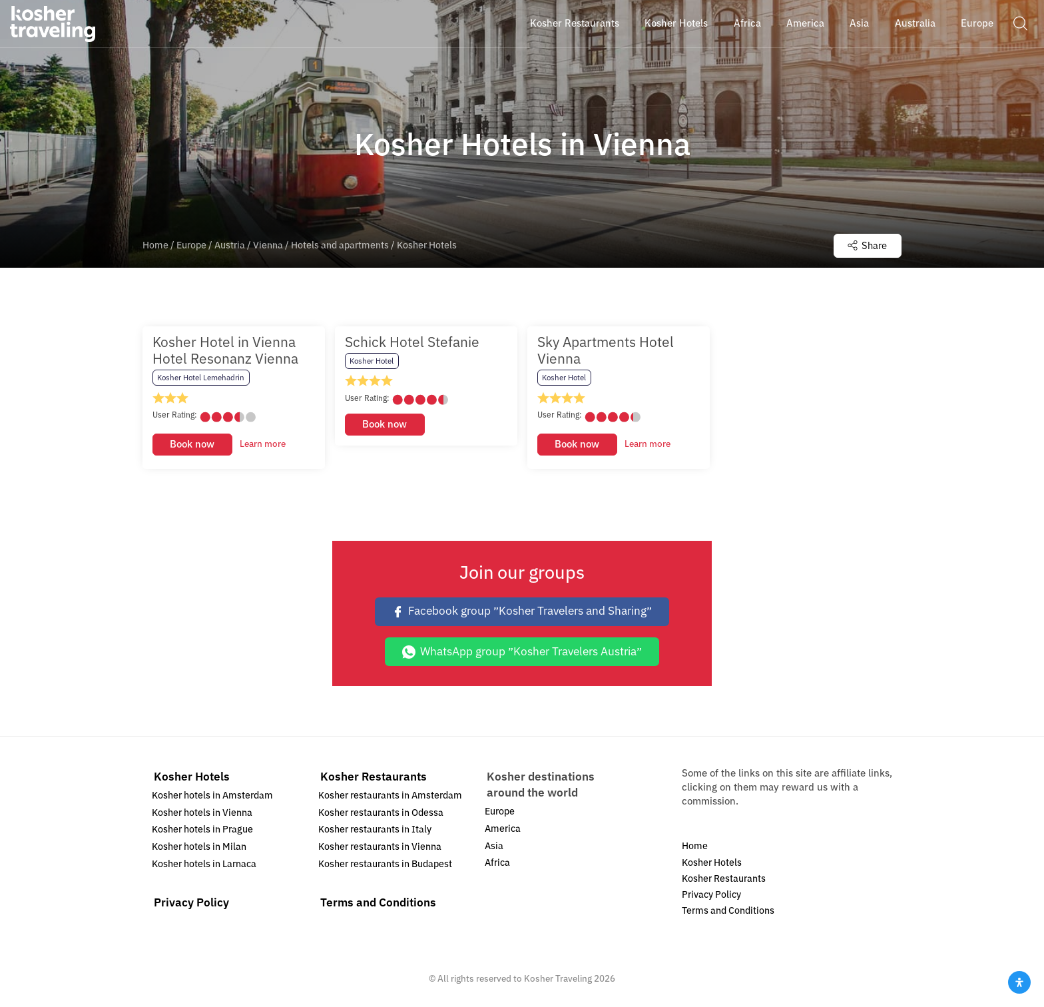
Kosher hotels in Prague (202, 831)
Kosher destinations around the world (541, 785)
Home (155, 246)
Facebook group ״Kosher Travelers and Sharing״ (522, 612)
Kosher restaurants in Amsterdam (390, 796)
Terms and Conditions (378, 903)
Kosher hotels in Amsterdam (212, 796)
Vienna (268, 246)
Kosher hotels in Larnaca (204, 864)
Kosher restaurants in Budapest (385, 864)
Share (866, 245)
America (503, 829)
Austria (229, 246)
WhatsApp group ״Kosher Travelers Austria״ (522, 652)
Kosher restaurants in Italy (374, 831)
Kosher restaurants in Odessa (380, 813)
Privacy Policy (191, 903)
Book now (192, 445)
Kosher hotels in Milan (199, 847)
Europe (191, 246)
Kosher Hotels (192, 777)
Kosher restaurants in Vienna (379, 847)
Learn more (263, 445)
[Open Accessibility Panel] (1019, 982)
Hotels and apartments (340, 246)
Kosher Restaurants (373, 777)
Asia (494, 846)
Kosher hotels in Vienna (202, 813)
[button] (1020, 23)
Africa (497, 863)
